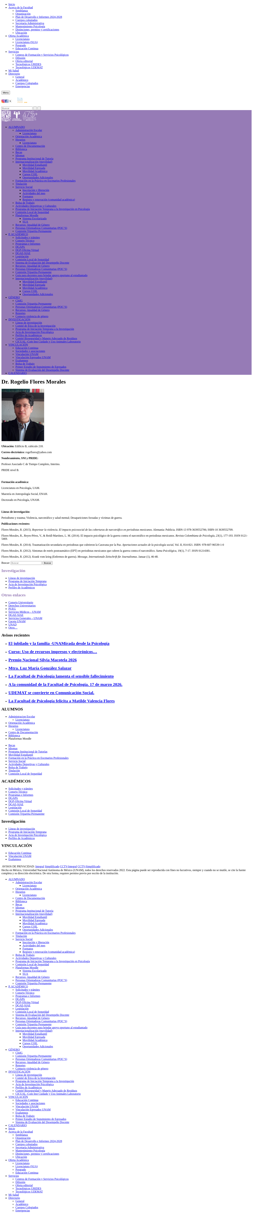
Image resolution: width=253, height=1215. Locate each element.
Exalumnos (21, 360)
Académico (21, 80)
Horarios (20, 139)
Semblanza (21, 10)
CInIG (19, 300)
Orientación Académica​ (28, 136)
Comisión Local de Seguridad (32, 212)
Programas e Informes (27, 243)
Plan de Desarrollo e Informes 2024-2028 (38, 16)
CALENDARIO (17, 373)
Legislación (22, 256)
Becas (18, 152)
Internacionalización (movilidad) (33, 161)
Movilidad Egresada (33, 168)
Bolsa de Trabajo (24, 202)
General (19, 76)
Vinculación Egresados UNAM (33, 357)
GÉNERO (14, 297)
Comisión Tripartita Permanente (33, 231)
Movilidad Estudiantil (34, 164)
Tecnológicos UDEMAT (29, 67)
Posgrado (20, 45)
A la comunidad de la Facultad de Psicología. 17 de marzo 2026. (65, 684)
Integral (39, 866)
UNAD (12, 624)
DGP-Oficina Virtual (27, 250)
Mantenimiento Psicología (30, 26)
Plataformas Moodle (26, 215)
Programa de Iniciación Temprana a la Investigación (44, 328)
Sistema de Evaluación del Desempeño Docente (42, 262)
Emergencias (22, 86)
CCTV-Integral (68, 866)
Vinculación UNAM (26, 354)
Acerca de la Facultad (20, 7)
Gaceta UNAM (16, 621)
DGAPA (20, 246)
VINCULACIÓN (18, 344)
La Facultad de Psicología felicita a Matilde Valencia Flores (61, 701)
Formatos (27, 196)
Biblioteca (21, 149)
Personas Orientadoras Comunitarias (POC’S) (41, 227)
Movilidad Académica (34, 171)
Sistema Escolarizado (34, 218)
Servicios (13, 51)
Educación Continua (26, 48)
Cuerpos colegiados (26, 20)
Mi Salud (13, 70)
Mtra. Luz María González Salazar (40, 668)
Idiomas (20, 155)
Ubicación (21, 32)
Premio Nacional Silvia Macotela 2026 (42, 660)
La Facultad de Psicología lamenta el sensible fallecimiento (61, 676)
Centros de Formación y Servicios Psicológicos (42, 54)
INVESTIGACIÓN (19, 319)
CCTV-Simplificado (89, 866)
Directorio (14, 73)
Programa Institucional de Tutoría (34, 158)
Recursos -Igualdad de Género (32, 224)
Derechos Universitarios (22, 605)
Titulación (21, 183)
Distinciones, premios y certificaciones (37, 29)
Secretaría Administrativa (29, 23)
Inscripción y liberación (35, 190)
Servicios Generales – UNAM (25, 618)
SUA (25, 221)
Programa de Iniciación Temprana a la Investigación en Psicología (52, 209)
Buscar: (5, 562)
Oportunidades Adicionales (37, 177)
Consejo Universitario (20, 602)
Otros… (13, 627)
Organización (23, 13)
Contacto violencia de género (31, 316)
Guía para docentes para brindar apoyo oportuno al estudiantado (51, 275)
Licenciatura (22, 39)
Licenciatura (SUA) (26, 42)
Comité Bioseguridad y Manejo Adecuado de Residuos (46, 338)
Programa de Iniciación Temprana (27, 581)
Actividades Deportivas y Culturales (35, 205)
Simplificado (52, 866)
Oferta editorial (24, 61)
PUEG (12, 608)
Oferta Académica (18, 35)
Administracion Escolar (21, 716)
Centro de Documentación (30, 145)
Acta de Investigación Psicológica (34, 332)
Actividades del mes (33, 193)
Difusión (20, 57)
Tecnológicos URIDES (28, 64)
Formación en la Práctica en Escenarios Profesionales (45, 180)
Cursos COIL (30, 174)
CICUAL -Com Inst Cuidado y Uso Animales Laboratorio (48, 341)
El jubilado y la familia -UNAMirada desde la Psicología (58, 643)
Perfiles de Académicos (28, 335)
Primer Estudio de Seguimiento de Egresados (40, 366)
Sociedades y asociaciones (30, 351)
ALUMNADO (16, 127)
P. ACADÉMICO (18, 234)
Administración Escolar (28, 130)
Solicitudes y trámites (27, 237)
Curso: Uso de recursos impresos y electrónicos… (52, 651)
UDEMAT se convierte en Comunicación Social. (51, 692)
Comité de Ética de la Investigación (35, 325)
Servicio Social (24, 186)
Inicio (11, 4)
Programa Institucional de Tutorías (27, 751)
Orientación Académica (21, 722)
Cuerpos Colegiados (26, 83)
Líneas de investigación (28, 322)
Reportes (20, 313)
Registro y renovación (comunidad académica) (48, 199)
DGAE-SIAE (22, 253)
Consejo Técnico (24, 240)
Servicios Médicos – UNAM (24, 611)
